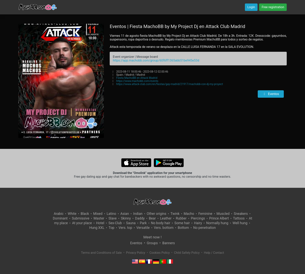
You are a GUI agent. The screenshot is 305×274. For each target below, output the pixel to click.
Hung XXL (96, 228)
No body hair (160, 223)
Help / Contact (214, 253)
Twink (174, 214)
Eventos (271, 94)
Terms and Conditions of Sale (101, 253)
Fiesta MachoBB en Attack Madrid (136, 77)
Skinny (126, 218)
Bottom (183, 228)
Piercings (198, 218)
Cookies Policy (159, 253)
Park (143, 223)
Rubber (181, 218)
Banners (168, 243)
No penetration (204, 228)
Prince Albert (219, 218)
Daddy (140, 218)
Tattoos (239, 218)
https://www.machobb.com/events (137, 81)
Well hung (239, 223)
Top (111, 228)
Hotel (100, 223)
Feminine (205, 214)
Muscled (223, 214)
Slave (113, 218)
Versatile (143, 228)
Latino (111, 214)
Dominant (60, 218)
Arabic (58, 214)
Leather (166, 218)
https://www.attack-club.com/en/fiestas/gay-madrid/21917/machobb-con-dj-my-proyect (169, 84)
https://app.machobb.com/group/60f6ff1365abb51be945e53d (156, 60)
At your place (82, 223)
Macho (189, 214)
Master (99, 218)
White (72, 214)
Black (85, 214)
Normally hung (217, 223)
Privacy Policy (135, 253)
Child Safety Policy (187, 253)
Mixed (97, 214)
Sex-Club (115, 223)
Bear (152, 218)
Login (251, 7)
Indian (138, 214)
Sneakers (241, 214)
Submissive (80, 218)
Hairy (198, 223)
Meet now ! (152, 237)
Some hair (182, 223)
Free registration (273, 7)
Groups (152, 243)
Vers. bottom (164, 228)
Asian (124, 214)
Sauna (131, 223)
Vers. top (125, 228)
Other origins (156, 214)
